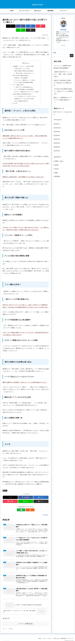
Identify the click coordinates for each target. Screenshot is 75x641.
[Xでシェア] (6, 26)
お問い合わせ (56, 636)
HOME (37, 636)
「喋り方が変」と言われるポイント (24, 69)
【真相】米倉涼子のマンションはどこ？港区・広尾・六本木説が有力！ (63, 74)
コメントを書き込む (25, 622)
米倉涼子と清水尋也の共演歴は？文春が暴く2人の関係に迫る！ (62, 83)
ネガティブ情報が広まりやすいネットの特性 (27, 88)
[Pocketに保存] (29, 26)
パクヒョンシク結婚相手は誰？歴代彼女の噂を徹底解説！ (63, 67)
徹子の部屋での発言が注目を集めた (24, 67)
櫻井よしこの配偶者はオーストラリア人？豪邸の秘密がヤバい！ (63, 100)
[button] (45, 26)
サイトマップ (70, 636)
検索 (54, 52)
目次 (23, 59)
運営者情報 (62, 636)
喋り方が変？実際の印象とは (21, 71)
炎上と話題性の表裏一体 (21, 97)
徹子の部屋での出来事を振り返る (22, 90)
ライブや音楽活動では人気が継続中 (24, 86)
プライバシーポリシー (46, 636)
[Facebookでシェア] (14, 26)
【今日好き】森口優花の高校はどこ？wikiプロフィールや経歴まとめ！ (63, 91)
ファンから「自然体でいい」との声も (25, 76)
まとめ (15, 100)
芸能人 (5, 487)
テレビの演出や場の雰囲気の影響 (24, 79)
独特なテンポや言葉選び (21, 74)
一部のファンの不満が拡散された (24, 83)
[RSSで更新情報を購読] (27, 506)
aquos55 (63, 29)
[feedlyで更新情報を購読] (23, 506)
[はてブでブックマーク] (21, 26)
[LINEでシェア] (37, 26)
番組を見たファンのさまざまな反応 (24, 95)
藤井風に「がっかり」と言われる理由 (24, 62)
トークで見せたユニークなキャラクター (25, 93)
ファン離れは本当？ (19, 81)
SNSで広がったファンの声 (22, 64)
